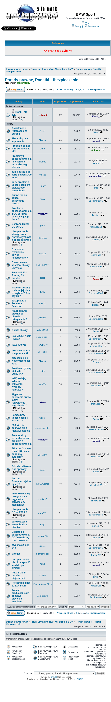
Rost (42, 278)
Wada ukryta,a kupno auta (20, 140)
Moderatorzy (23, 83)
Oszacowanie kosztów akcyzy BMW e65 (21, 265)
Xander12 (96, 555)
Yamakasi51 (43, 499)
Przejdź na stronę (64, 89)
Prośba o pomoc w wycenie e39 (21, 352)
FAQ (85, 22)
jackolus (43, 317)
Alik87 (43, 131)
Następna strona (97, 89)
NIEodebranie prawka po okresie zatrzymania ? (19, 315)
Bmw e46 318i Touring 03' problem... (19, 275)
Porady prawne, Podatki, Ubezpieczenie (41, 80)
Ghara (42, 546)
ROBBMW (42, 345)
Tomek (96, 188)
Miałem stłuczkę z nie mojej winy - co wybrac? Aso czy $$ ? (21, 291)
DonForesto (42, 596)
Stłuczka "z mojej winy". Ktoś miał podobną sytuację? (21, 452)
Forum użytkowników (41, 69)
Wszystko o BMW (64, 69)
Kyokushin (42, 115)
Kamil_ (95, 116)
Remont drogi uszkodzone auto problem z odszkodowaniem (22, 439)
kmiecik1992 (42, 265)
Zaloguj (77, 26)
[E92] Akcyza (19, 344)
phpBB (54, 677)
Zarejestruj (92, 26)
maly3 (42, 524)
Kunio (42, 470)
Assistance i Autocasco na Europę (19, 131)
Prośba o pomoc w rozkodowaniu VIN (21, 148)
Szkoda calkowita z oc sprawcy (21, 468)
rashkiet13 (42, 536)
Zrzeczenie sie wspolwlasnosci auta (21, 361)
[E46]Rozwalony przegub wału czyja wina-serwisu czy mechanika (21, 499)
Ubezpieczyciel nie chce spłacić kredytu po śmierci (21, 563)
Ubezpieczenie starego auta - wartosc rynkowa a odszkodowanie (21, 235)
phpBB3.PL (79, 679)
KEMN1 (42, 140)
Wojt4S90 (42, 352)
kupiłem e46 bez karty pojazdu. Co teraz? (22, 174)
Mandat (16, 553)
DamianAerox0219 (42, 584)
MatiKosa (95, 404)
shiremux (42, 238)
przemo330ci (96, 346)
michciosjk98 (96, 485)
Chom (42, 199)
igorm (42, 225)
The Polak (96, 500)
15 (87, 89)
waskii (43, 418)
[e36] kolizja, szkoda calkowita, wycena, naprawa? (19, 384)
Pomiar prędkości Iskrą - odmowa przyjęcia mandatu (21, 596)
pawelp (95, 526)
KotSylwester (42, 484)
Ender (42, 148)
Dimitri (42, 575)
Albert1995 (42, 330)
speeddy (96, 239)
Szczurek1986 (96, 201)
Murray (42, 161)
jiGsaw (42, 402)
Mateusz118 (96, 227)
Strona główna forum (17, 69)
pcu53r (42, 384)
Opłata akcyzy (20, 330)
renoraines (96, 255)
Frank (96, 279)
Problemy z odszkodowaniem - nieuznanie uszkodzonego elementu (22, 162)
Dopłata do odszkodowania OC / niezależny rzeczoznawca (20, 536)
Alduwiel (95, 150)
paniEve (96, 537)
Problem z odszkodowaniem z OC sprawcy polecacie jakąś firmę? (22, 214)
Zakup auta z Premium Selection (19, 303)
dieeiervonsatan (42, 428)
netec (42, 371)
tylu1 (42, 292)
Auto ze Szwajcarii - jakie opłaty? (21, 481)
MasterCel (96, 585)
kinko (95, 577)
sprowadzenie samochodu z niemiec (19, 524)
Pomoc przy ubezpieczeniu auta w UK (20, 418)
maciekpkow (95, 176)
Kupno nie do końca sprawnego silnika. (19, 199)
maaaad (96, 141)
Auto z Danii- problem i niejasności (19, 575)
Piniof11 (43, 303)
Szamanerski (42, 554)
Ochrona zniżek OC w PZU (20, 225)
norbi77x (42, 513)
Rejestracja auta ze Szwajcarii (21, 584)
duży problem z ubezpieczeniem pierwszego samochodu (21, 186)
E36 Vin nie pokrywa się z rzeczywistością (21, 428)
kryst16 (42, 253)
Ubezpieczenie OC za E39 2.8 (20, 511)
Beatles (96, 215)
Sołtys (96, 331)
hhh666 (42, 174)
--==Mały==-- (42, 214)
